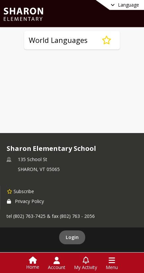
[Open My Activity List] (85, 263)
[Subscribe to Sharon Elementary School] (20, 191)
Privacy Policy (25, 201)
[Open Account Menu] (56, 263)
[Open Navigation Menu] (112, 263)
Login (72, 237)
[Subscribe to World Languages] (106, 40)
